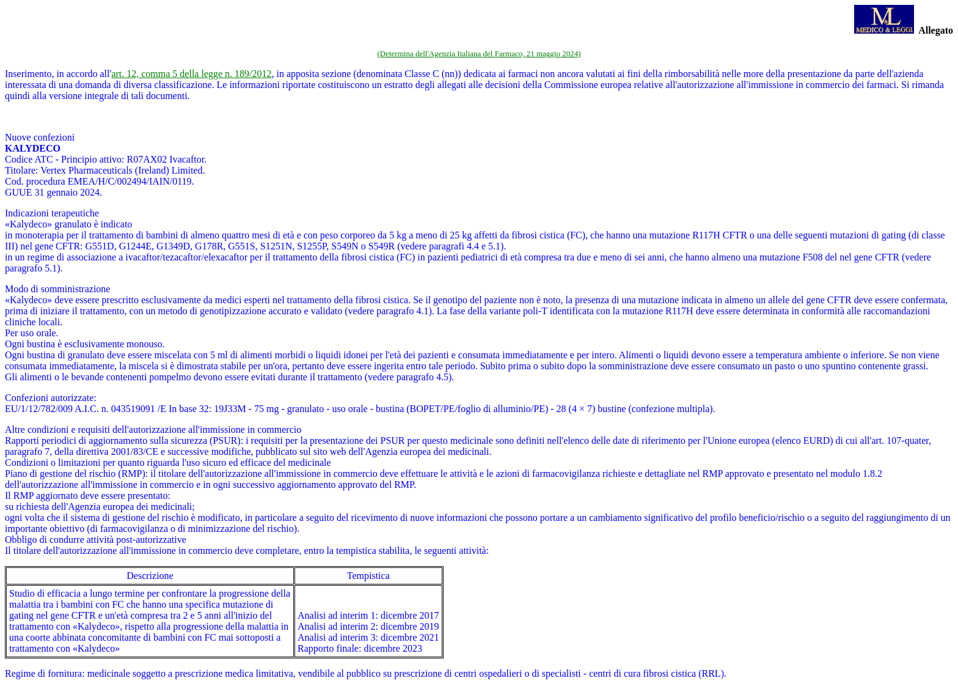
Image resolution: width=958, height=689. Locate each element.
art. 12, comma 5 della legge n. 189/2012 (191, 73)
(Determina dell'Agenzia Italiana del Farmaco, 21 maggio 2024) (479, 53)
